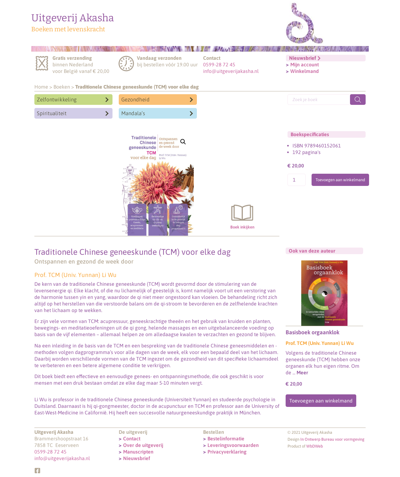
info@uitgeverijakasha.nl (231, 71)
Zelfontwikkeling (57, 99)
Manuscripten (138, 451)
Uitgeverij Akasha (72, 18)
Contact (131, 438)
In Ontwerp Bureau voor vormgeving (332, 439)
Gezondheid (135, 99)
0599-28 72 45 (219, 64)
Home (41, 87)
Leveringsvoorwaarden (233, 445)
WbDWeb (314, 446)
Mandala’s (133, 113)
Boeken (61, 87)
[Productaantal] (297, 180)
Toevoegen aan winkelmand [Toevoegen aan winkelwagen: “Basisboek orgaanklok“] (320, 400)
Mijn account (304, 64)
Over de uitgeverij (143, 445)
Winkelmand (304, 71)
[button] (183, 141)
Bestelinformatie (226, 438)
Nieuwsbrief (136, 458)
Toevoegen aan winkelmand (340, 179)
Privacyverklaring (227, 451)
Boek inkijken (242, 215)
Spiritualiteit (52, 113)
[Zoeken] (358, 99)
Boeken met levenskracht (68, 29)
